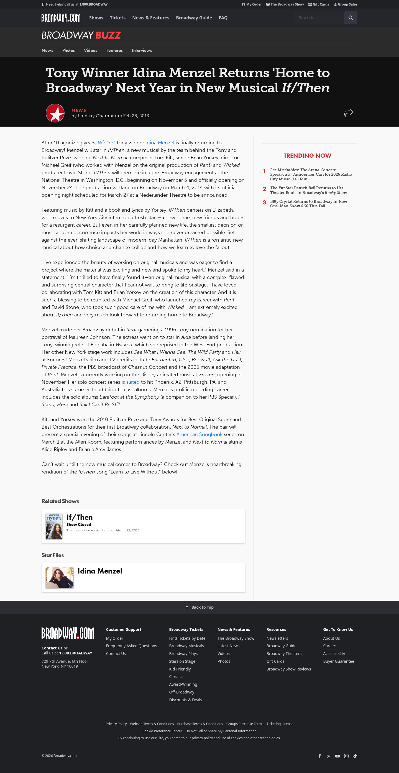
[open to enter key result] (350, 17)
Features (114, 50)
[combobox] (325, 17)
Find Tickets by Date (187, 638)
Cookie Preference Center (162, 731)
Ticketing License (280, 723)
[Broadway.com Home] (61, 18)
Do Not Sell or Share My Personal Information (221, 731)
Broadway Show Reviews (289, 669)
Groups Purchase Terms (245, 723)
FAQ (223, 18)
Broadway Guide (194, 18)
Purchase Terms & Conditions (200, 723)
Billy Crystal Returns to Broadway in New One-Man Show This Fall (308, 204)
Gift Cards (318, 4)
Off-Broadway (182, 692)
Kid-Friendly (180, 669)
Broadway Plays (183, 653)
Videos (90, 50)
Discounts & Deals (185, 699)
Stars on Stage (182, 661)
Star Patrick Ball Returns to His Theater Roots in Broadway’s (308, 190)
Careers (330, 645)
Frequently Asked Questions (131, 645)
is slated (131, 382)
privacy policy (202, 738)
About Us (331, 638)
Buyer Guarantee (338, 661)
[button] (348, 115)
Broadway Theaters (284, 653)
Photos (68, 50)
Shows (96, 18)
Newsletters (277, 638)
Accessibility (334, 653)
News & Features (150, 18)
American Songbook (199, 434)
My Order (252, 4)
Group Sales (345, 4)
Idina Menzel (159, 143)
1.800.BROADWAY (75, 4)
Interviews (142, 50)
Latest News (229, 645)
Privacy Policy (116, 723)
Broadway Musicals (186, 645)
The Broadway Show (285, 4)
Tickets (118, 18)
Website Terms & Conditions (152, 723)
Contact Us (52, 648)
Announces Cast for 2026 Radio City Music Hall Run (311, 175)
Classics (176, 676)
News (47, 50)
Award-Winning (183, 684)
